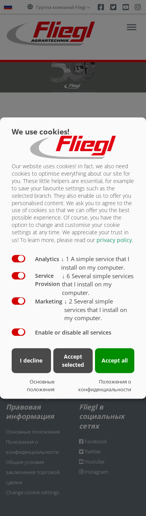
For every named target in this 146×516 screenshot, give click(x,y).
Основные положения (41, 385)
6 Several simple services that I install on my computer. (98, 284)
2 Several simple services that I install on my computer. (95, 309)
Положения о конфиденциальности (104, 385)
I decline (31, 360)
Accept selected (73, 360)
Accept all (115, 360)
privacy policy (114, 240)
